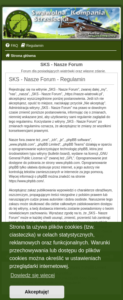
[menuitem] (11, 45)
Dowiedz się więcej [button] (32, 275)
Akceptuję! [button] (37, 291)
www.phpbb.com (68, 163)
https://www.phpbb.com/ (26, 181)
